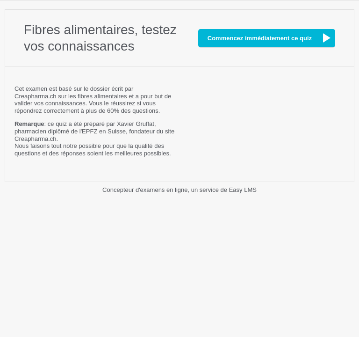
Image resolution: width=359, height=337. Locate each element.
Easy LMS (243, 189)
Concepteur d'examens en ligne (144, 189)
